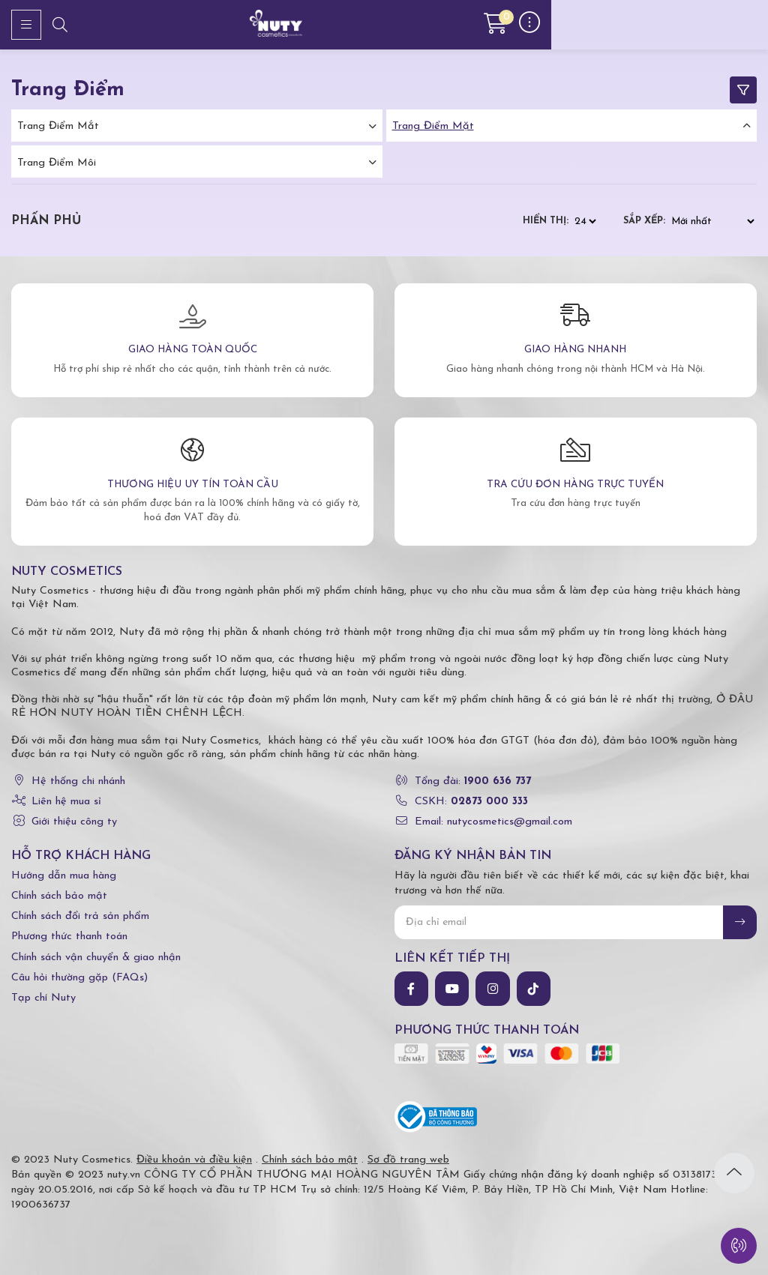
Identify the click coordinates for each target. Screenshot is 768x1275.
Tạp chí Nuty (43, 998)
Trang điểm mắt (58, 126)
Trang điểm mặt (433, 126)
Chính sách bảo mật (59, 896)
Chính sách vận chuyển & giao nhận (96, 957)
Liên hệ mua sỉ (66, 801)
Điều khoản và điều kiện (194, 1160)
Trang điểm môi (56, 163)
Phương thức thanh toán (69, 936)
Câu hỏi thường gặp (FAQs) (79, 977)
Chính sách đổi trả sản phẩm (80, 916)
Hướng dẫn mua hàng (63, 875)
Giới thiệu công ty (74, 822)
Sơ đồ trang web (408, 1160)
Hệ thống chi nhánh (78, 781)
